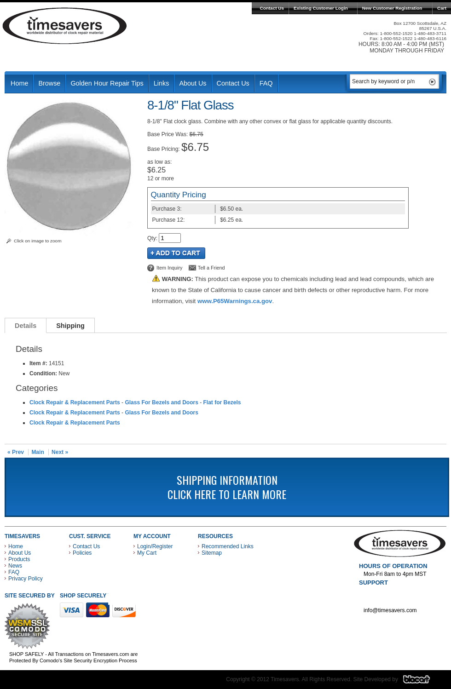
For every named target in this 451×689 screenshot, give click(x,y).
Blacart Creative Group (422, 682)
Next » (60, 452)
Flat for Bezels (222, 402)
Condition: (43, 373)
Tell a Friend (211, 267)
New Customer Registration (392, 8)
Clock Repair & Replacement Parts (74, 402)
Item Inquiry (169, 267)
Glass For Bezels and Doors (161, 402)
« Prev (15, 452)
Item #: (39, 363)
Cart (441, 8)
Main (37, 452)
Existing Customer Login (321, 8)
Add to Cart (176, 253)
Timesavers (64, 26)
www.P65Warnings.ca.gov (234, 301)
